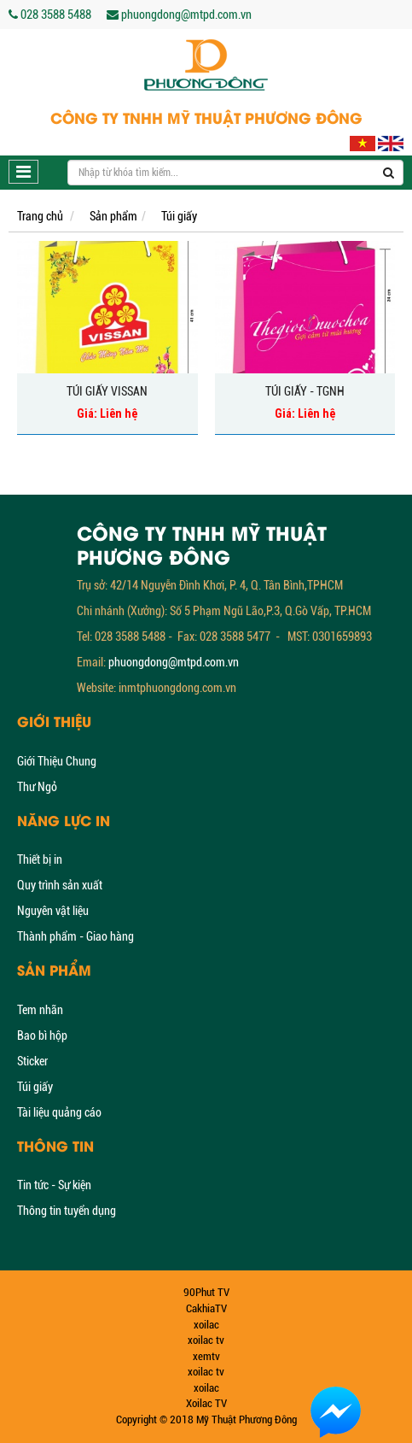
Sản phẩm (113, 216)
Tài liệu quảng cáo (59, 1112)
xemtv (206, 1356)
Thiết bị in (39, 859)
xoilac (206, 1324)
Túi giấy (179, 216)
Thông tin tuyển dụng (66, 1210)
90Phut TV (206, 1292)
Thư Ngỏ (37, 787)
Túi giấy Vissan (107, 391)
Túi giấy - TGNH (305, 391)
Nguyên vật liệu (53, 911)
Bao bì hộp (42, 1035)
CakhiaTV (206, 1308)
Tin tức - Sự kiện (54, 1185)
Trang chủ (40, 216)
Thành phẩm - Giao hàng (75, 936)
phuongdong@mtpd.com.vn (173, 662)
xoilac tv (206, 1340)
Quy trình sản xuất (59, 885)
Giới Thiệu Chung (56, 761)
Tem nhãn (40, 1010)
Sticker (32, 1061)
